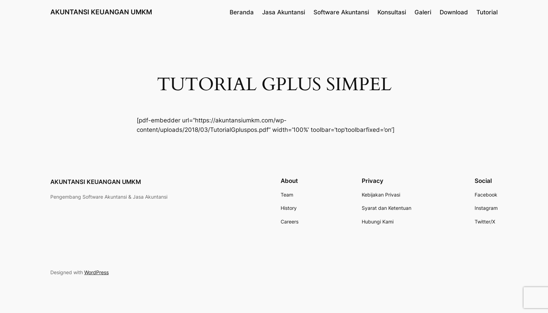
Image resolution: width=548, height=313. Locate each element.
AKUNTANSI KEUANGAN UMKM (101, 12)
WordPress (96, 272)
